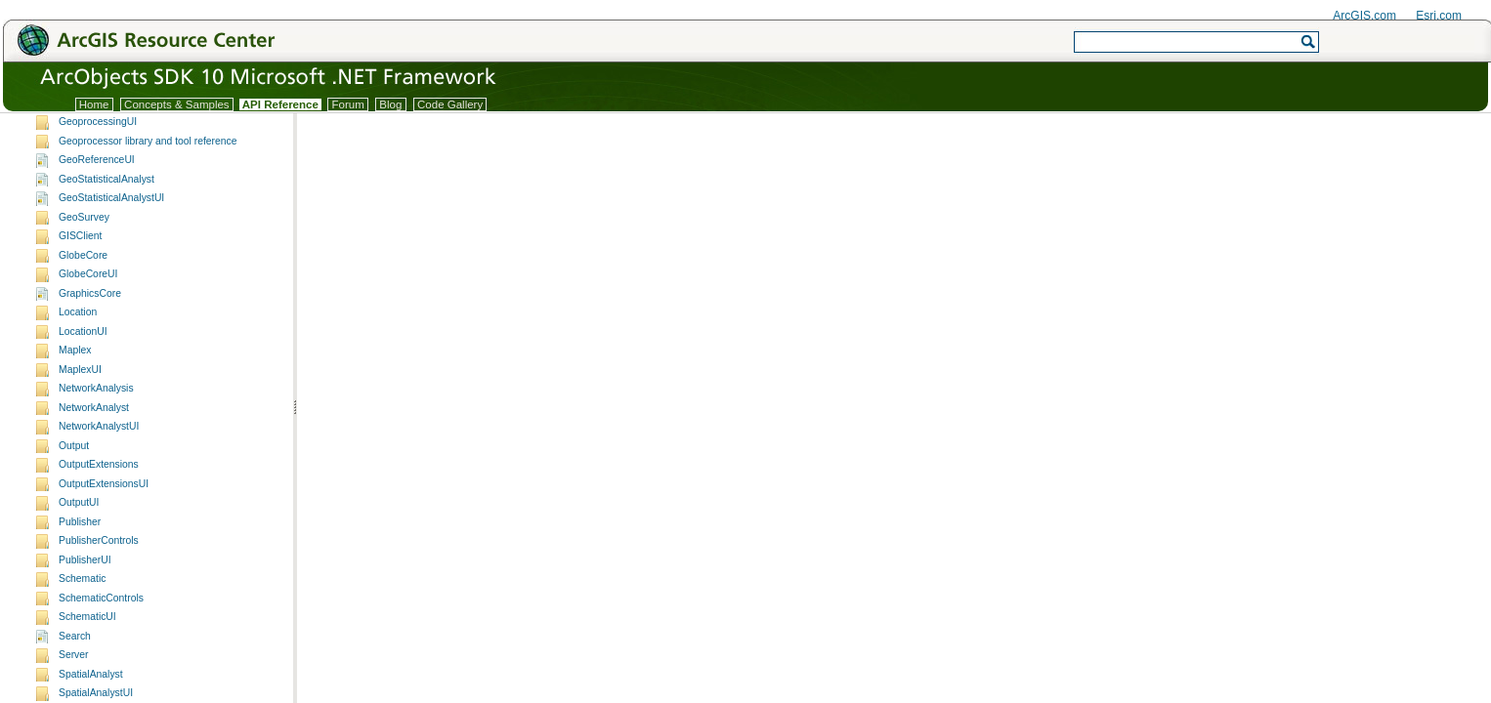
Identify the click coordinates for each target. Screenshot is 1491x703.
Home (94, 104)
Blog (390, 104)
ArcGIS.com (1364, 15)
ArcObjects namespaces (89, 128)
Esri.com (1439, 15)
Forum (347, 104)
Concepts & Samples (177, 104)
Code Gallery (450, 104)
